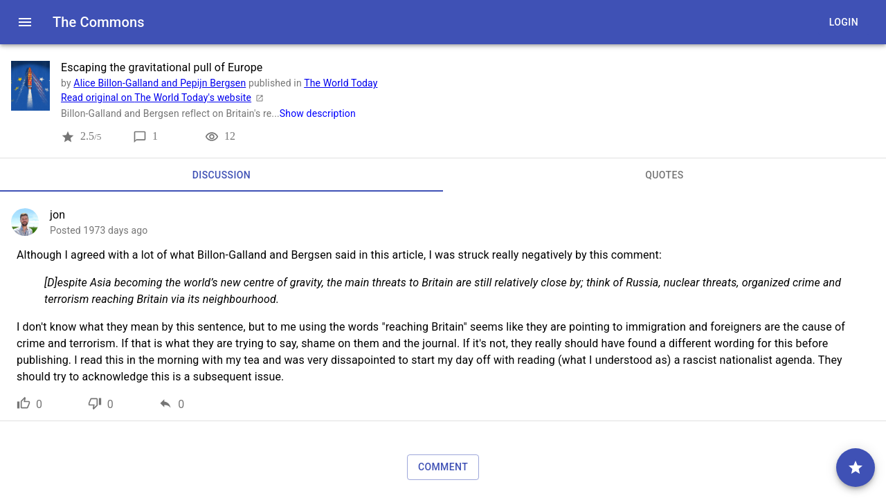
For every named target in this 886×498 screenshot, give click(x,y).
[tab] (221, 175)
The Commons (99, 22)
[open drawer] (25, 22)
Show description (318, 113)
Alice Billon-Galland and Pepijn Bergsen (159, 83)
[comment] (855, 467)
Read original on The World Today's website (164, 97)
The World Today (340, 83)
